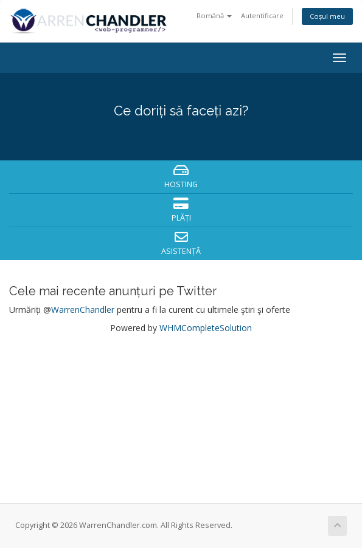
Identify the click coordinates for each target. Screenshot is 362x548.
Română (214, 15)
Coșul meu (327, 16)
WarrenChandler (82, 309)
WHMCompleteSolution (205, 328)
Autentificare (262, 15)
